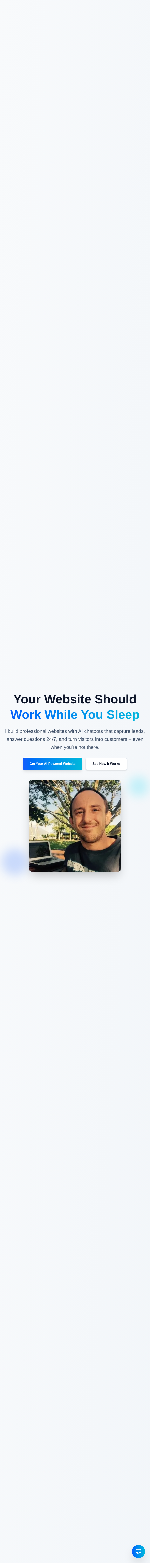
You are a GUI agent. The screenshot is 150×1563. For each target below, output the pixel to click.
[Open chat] (138, 1551)
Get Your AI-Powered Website (52, 763)
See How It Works (106, 763)
